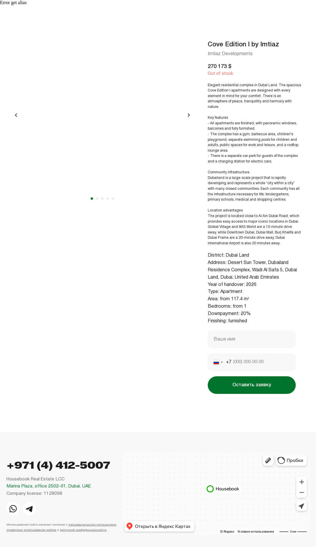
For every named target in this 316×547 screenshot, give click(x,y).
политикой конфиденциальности (83, 530)
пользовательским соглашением (92, 525)
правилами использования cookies (31, 530)
